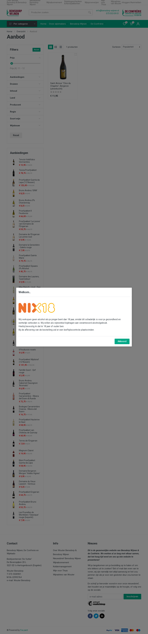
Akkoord (122, 341)
